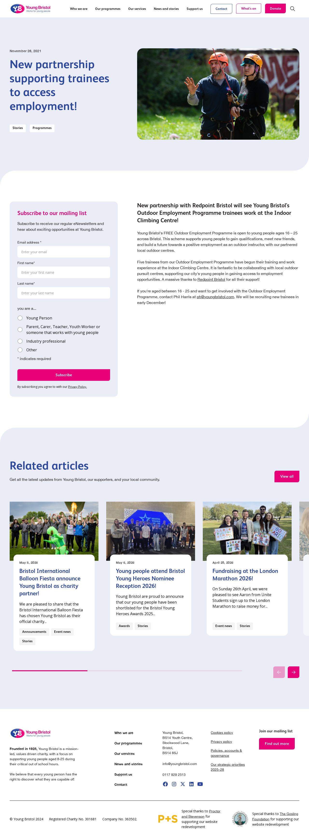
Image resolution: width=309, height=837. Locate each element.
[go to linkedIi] (191, 784)
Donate (275, 8)
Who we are (123, 733)
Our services (124, 753)
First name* (26, 263)
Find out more (277, 743)
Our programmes (128, 743)
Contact (221, 9)
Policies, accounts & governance (226, 753)
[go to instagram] (174, 784)
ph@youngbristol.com (215, 297)
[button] (78, 8)
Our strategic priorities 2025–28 (228, 767)
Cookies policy (222, 733)
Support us (123, 774)
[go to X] (183, 784)
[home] (31, 9)
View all (287, 476)
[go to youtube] (200, 784)
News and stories (128, 764)
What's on (248, 8)
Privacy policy (221, 741)
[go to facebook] (165, 784)
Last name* (26, 283)
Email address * (29, 242)
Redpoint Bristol (211, 279)
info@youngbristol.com (179, 764)
